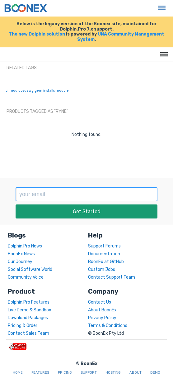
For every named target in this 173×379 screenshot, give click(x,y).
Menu (160, 4)
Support (89, 373)
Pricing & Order (22, 325)
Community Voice (26, 277)
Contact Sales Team (28, 333)
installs (49, 91)
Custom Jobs (101, 269)
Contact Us (99, 302)
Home (18, 373)
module (62, 91)
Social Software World (30, 269)
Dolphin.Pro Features (28, 302)
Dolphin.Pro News (25, 246)
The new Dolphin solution (37, 34)
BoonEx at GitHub (106, 261)
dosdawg (26, 91)
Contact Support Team (111, 277)
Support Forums (104, 246)
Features (40, 373)
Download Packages (28, 317)
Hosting (113, 373)
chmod (11, 91)
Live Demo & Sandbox (29, 310)
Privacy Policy (102, 317)
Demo (155, 373)
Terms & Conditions (107, 325)
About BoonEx (102, 310)
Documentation (104, 254)
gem (38, 91)
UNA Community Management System (120, 36)
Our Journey (20, 261)
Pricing (65, 373)
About (135, 373)
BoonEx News (21, 254)
